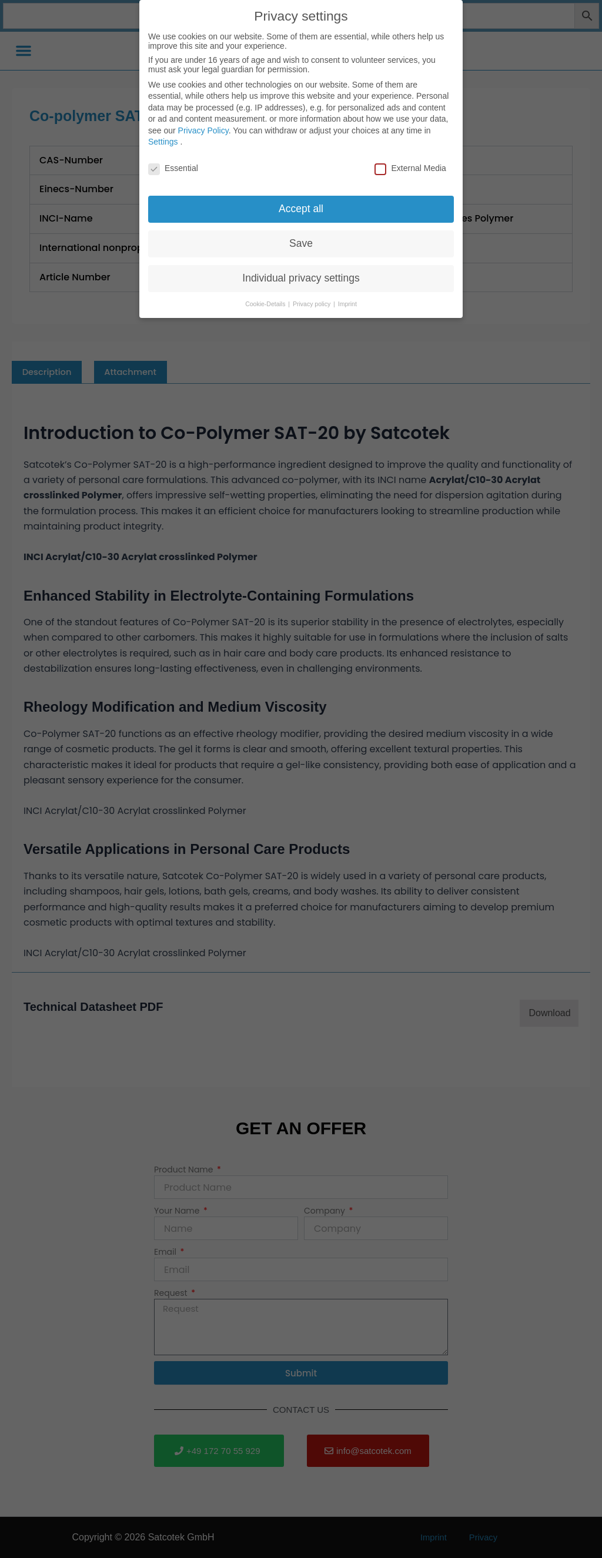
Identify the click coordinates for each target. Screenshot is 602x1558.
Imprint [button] (347, 297)
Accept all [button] (301, 202)
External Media (410, 161)
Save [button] (301, 237)
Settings (163, 135)
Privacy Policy (203, 124)
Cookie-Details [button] (266, 297)
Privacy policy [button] (312, 297)
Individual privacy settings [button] (300, 271)
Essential (173, 161)
